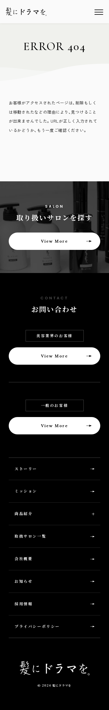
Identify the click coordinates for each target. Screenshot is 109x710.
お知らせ (24, 581)
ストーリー (26, 468)
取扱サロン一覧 (30, 536)
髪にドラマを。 (26, 12)
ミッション (26, 491)
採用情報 (24, 603)
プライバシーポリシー (37, 626)
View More (54, 241)
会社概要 (24, 558)
